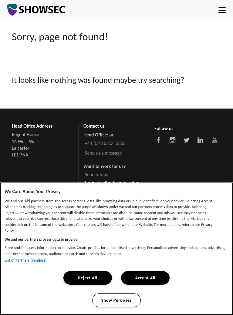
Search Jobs (96, 174)
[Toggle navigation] (222, 9)
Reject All (87, 277)
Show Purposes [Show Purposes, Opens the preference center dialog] (116, 300)
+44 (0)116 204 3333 (105, 143)
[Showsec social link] (158, 140)
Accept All (145, 277)
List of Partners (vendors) (25, 260)
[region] (116, 249)
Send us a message (103, 153)
